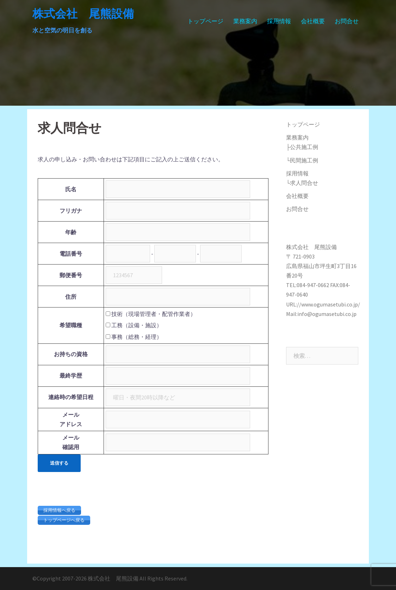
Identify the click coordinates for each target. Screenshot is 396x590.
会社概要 (313, 21)
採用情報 (279, 21)
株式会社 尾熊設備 (83, 13)
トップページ (205, 21)
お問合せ (347, 21)
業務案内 (245, 21)
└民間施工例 (302, 160)
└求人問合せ (302, 182)
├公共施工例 (302, 146)
